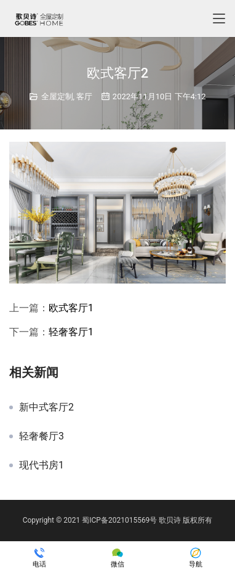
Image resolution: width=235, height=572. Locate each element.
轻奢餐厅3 (41, 436)
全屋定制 (57, 96)
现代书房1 (41, 465)
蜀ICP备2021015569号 (119, 520)
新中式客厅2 (46, 407)
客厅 (84, 96)
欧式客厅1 (71, 308)
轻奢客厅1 (71, 332)
